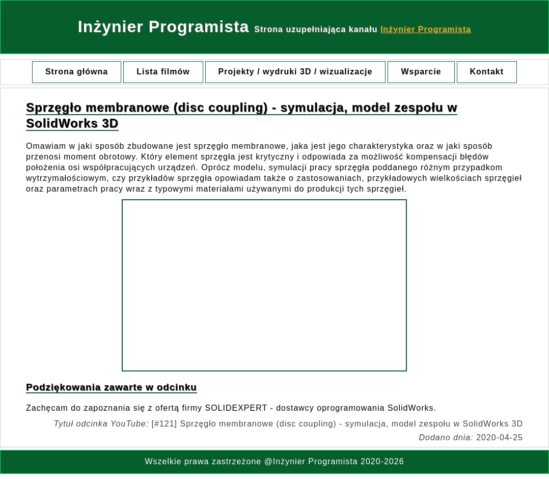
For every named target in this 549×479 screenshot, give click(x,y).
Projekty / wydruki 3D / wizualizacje (295, 71)
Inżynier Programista (425, 29)
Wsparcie (421, 71)
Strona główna (76, 71)
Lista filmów (162, 71)
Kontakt (487, 71)
